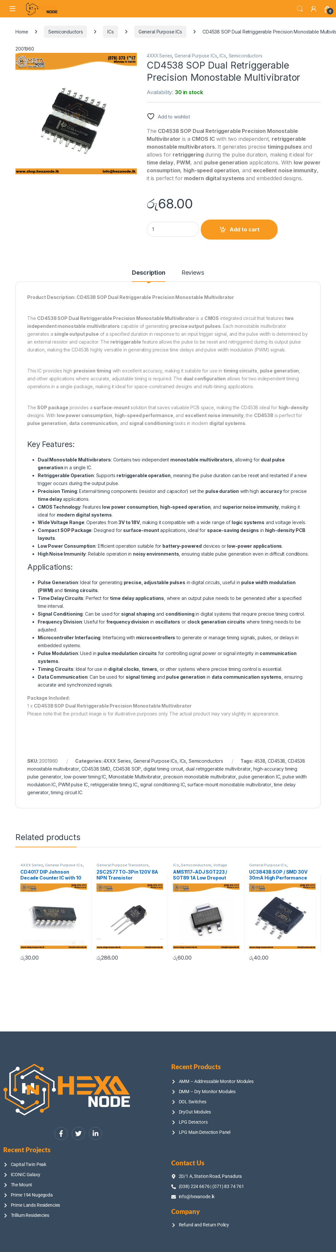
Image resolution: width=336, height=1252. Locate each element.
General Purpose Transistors (122, 865)
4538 (259, 761)
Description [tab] (148, 273)
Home (21, 31)
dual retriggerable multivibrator (218, 769)
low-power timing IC (85, 776)
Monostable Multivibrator (135, 776)
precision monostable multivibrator (199, 776)
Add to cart (245, 229)
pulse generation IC (259, 776)
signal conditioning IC (162, 784)
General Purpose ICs (160, 31)
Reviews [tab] (192, 273)
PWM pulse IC (73, 784)
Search (300, 8)
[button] (131, 60)
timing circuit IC (66, 792)
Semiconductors (65, 31)
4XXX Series (159, 55)
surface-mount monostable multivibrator (229, 784)
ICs (110, 31)
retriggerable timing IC (114, 784)
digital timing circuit (163, 769)
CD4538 (276, 761)
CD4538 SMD (95, 769)
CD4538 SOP (127, 769)
